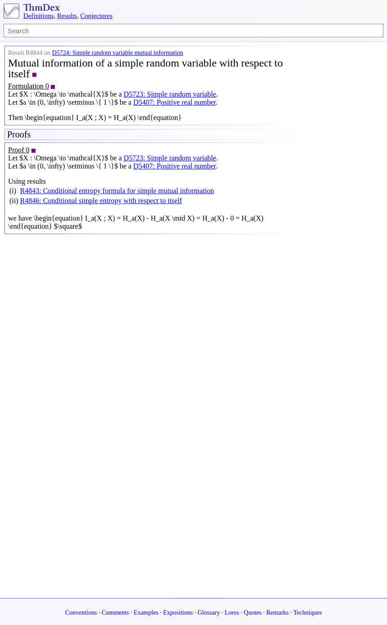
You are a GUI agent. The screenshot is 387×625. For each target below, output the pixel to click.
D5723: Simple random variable (170, 94)
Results (67, 15)
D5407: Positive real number (174, 102)
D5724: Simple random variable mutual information (117, 52)
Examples (145, 612)
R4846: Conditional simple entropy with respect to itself (101, 200)
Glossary (209, 612)
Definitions (38, 15)
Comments (115, 612)
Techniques (308, 612)
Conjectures (96, 15)
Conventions (81, 612)
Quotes (253, 612)
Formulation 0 (28, 86)
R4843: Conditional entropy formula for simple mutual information (117, 191)
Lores (232, 612)
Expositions (178, 612)
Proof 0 (19, 150)
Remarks (278, 612)
